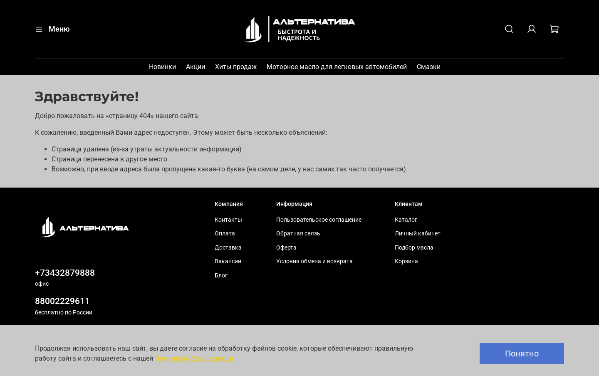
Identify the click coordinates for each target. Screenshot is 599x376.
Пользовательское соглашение (318, 219)
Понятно (522, 354)
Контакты (228, 219)
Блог (221, 275)
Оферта (286, 247)
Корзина (406, 261)
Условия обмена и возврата (314, 261)
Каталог (406, 219)
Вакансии (228, 261)
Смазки (429, 67)
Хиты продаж (236, 67)
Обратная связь (298, 233)
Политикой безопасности (194, 358)
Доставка (228, 247)
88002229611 (62, 301)
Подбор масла (414, 247)
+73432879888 (65, 273)
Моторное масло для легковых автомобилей (337, 67)
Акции (195, 67)
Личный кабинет (418, 233)
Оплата (225, 233)
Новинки (162, 67)
